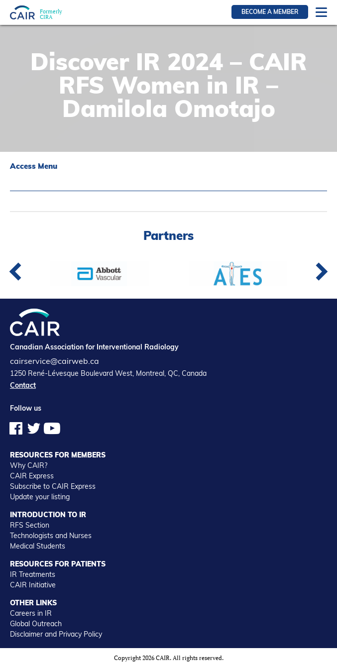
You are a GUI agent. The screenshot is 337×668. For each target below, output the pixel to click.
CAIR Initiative (33, 584)
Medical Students (37, 546)
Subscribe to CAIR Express (53, 486)
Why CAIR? (28, 465)
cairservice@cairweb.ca (54, 361)
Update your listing (40, 496)
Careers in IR (31, 613)
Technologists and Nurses (51, 535)
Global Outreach (36, 623)
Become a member (269, 11)
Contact (23, 385)
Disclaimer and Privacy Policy (56, 634)
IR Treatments (32, 574)
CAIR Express (32, 475)
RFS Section (29, 525)
